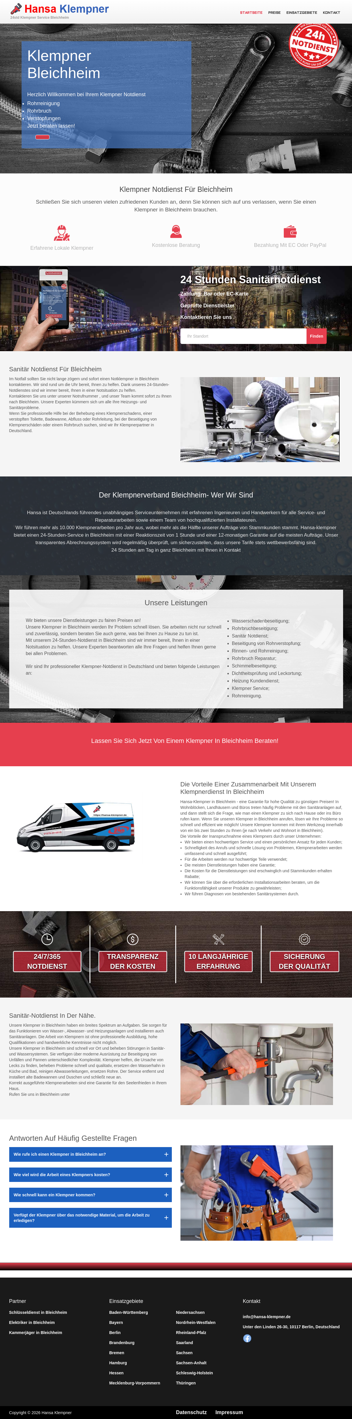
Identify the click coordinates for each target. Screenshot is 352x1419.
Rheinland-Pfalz (191, 1332)
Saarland (184, 1342)
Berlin (115, 1332)
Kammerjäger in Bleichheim (35, 1332)
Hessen (116, 1373)
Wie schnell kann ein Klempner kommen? (55, 1195)
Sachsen (184, 1352)
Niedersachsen (190, 1312)
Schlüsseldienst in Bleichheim (38, 1312)
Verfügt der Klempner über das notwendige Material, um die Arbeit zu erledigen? (82, 1218)
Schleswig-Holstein (194, 1373)
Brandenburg (122, 1342)
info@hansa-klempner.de (267, 1316)
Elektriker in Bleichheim (32, 1322)
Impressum (229, 1412)
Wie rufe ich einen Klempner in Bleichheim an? (60, 1154)
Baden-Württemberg (128, 1312)
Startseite (251, 13)
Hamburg (118, 1363)
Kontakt (331, 13)
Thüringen (186, 1383)
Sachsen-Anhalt (191, 1363)
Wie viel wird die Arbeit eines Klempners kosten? (62, 1174)
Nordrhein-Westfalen (196, 1322)
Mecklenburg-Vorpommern (134, 1383)
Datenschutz (191, 1412)
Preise (274, 13)
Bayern (116, 1322)
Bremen (116, 1352)
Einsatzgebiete (301, 13)
